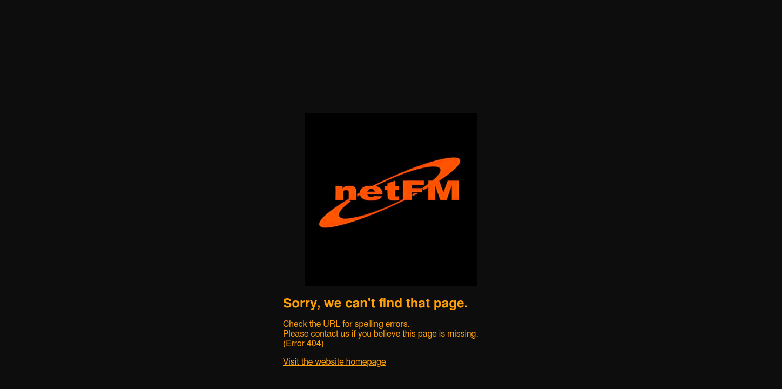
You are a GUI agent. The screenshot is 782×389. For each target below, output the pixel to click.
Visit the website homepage (334, 362)
